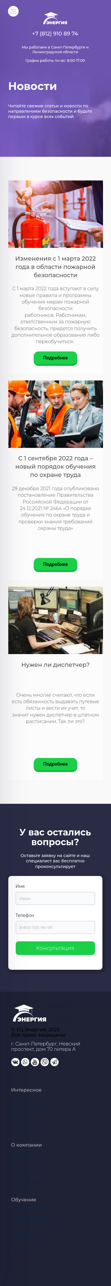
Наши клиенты (26, 1224)
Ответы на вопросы (30, 1107)
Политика (21, 1122)
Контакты (21, 1248)
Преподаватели (26, 1177)
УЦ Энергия (23, 1154)
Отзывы (19, 1169)
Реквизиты (22, 1185)
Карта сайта (23, 1130)
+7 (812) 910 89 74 (55, 33)
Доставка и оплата (30, 1240)
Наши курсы (23, 1232)
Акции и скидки (26, 1208)
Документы (22, 1099)
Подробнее (55, 358)
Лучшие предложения (32, 1216)
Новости (20, 1162)
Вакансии (21, 1115)
